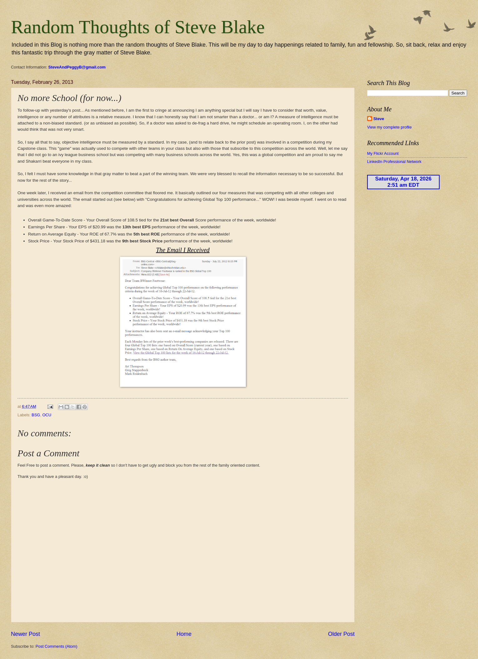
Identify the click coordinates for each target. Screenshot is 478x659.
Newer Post (25, 634)
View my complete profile (389, 127)
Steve (378, 118)
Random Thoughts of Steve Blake (138, 27)
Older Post (341, 634)
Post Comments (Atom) (56, 646)
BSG (36, 415)
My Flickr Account (383, 153)
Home (184, 634)
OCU (46, 415)
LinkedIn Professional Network (394, 161)
